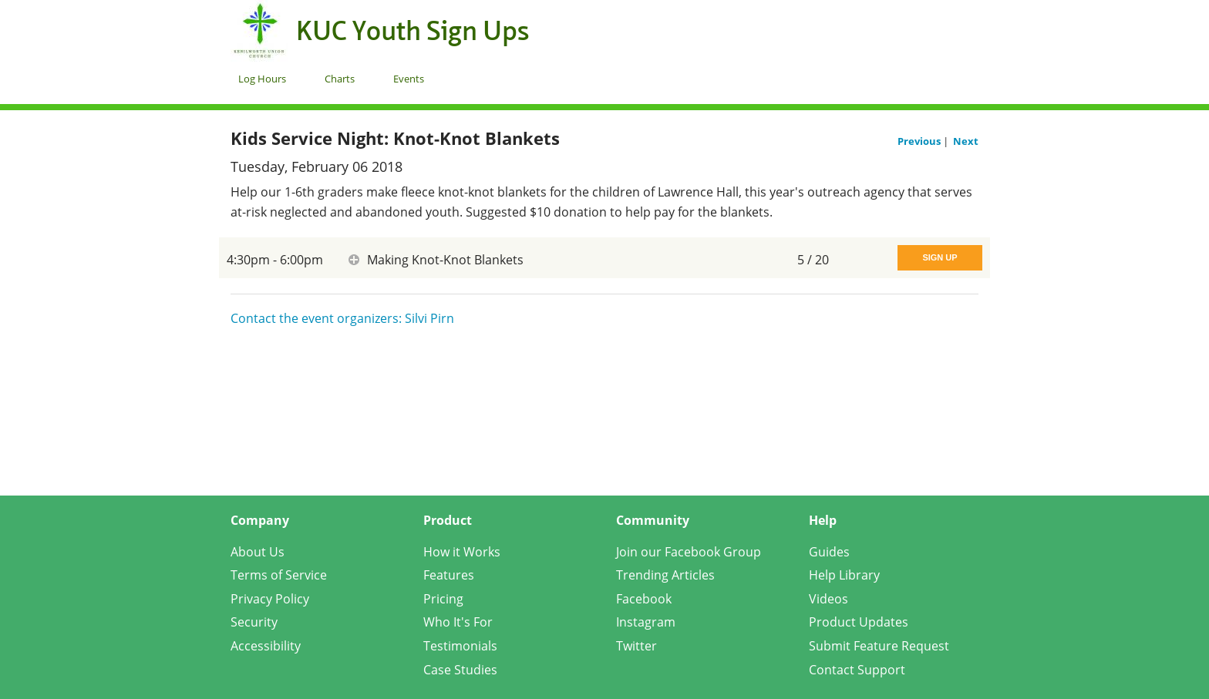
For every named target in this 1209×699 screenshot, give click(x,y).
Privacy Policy (270, 598)
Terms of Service (279, 574)
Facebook (644, 598)
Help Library (844, 574)
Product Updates (858, 621)
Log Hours (262, 79)
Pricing (443, 598)
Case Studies (460, 669)
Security (254, 621)
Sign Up (939, 257)
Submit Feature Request (879, 645)
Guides (829, 551)
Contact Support (857, 669)
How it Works (461, 551)
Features (448, 574)
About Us (258, 551)
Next (965, 141)
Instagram (645, 621)
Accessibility (266, 645)
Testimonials (460, 645)
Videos (828, 598)
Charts (340, 79)
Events (408, 79)
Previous (920, 141)
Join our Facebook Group (688, 551)
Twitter (636, 645)
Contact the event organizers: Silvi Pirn (342, 318)
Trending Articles (665, 574)
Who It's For (458, 621)
